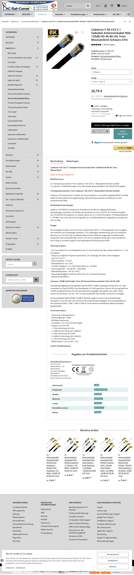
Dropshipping (46, 533)
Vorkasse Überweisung (106, 524)
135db (97, 385)
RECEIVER (9, 42)
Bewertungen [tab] (72, 161)
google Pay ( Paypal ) (105, 517)
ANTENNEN (10, 37)
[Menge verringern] (93, 131)
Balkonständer (11, 183)
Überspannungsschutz (15, 210)
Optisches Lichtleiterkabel (18, 139)
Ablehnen (112, 567)
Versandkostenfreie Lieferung (115, 96)
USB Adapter (11, 222)
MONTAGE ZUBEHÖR (14, 194)
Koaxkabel (98, 394)
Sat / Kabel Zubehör (101, 390)
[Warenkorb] (121, 6)
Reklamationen (19, 517)
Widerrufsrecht (47, 529)
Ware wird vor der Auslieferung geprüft (77, 531)
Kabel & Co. (10, 48)
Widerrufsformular (20, 534)
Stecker (9, 177)
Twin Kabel (12, 112)
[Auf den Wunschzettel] (82, 32)
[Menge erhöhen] (107, 131)
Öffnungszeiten (19, 510)
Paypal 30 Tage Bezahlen (107, 537)
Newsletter (17, 531)
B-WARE (9, 249)
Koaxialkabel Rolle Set (16, 125)
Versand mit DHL (76, 536)
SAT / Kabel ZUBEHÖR (14, 199)
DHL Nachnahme (104, 527)
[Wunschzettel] (112, 6)
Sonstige (11, 148)
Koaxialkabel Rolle (15, 121)
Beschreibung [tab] (56, 161)
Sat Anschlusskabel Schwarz (19, 94)
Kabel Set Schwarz (15, 76)
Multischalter (11, 166)
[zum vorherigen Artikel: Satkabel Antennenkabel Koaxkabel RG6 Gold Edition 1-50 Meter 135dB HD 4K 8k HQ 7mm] (125, 21)
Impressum (45, 523)
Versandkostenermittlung (23, 524)
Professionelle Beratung (78, 513)
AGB (42, 512)
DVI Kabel (11, 62)
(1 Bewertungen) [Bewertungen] (103, 44)
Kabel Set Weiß (14, 80)
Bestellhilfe (17, 527)
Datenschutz (46, 509)
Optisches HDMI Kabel (17, 134)
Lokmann (98, 412)
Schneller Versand (76, 516)
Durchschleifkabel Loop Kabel (20, 57)
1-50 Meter (98, 403)
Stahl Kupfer (98, 399)
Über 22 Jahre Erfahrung (79, 523)
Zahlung (16, 514)
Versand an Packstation (78, 539)
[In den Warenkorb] (123, 134)
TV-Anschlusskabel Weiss (18, 107)
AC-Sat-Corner (99, 408)
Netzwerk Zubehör (13, 227)
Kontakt (44, 519)
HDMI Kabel (12, 130)
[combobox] (111, 72)
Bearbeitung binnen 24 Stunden (78, 508)
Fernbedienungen (13, 160)
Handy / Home (12, 238)
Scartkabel (12, 143)
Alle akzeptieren (113, 554)
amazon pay (102, 510)
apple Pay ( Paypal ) (105, 531)
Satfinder (9, 205)
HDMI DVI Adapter (15, 71)
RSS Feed (16, 541)
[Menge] (100, 131)
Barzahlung (101, 534)
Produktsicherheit (20, 507)
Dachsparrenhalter (13, 188)
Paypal (99, 507)
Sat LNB (9, 171)
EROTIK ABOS (11, 233)
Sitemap (44, 516)
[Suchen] (75, 5)
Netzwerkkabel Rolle (16, 89)
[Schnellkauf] (19, 279)
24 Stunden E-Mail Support (80, 520)
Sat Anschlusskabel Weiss (110, 56)
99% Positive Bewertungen (80, 527)
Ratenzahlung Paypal (105, 541)
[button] (106, 6)
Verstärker (10, 216)
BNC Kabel (12, 53)
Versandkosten (19, 520)
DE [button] (97, 6)
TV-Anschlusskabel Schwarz (19, 103)
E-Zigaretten (10, 244)
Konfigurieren (113, 561)
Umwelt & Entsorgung (50, 526)
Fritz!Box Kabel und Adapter (19, 67)
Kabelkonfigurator (15, 85)
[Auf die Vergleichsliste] (76, 32)
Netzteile (9, 155)
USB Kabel (12, 116)
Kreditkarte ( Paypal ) (105, 520)
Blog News (17, 537)
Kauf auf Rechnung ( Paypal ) (108, 514)
